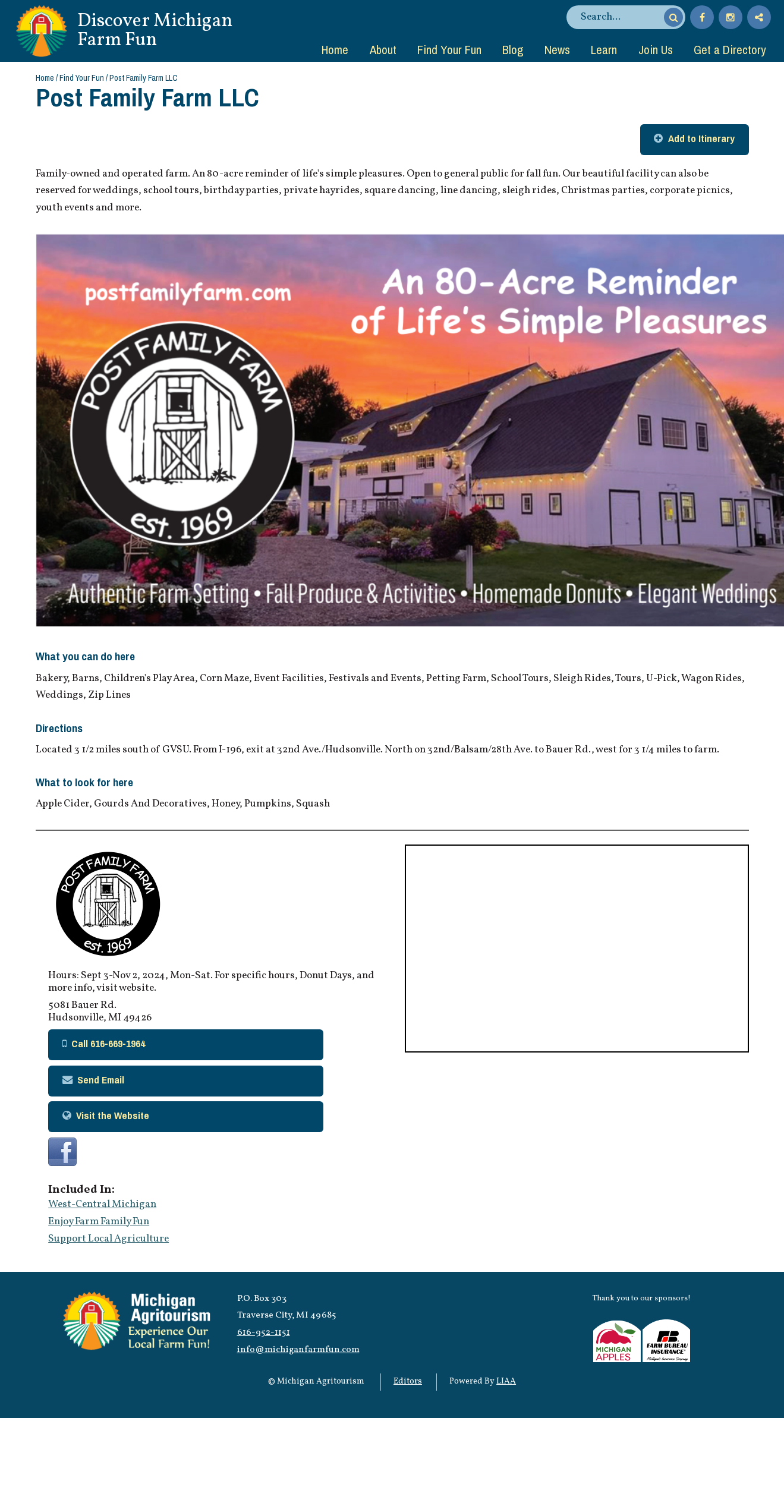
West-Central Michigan (102, 1205)
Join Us (655, 49)
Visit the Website (112, 1115)
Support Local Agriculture (108, 1239)
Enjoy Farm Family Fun (98, 1222)
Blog (513, 49)
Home (335, 49)
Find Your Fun (449, 49)
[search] (621, 17)
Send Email (100, 1079)
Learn (604, 49)
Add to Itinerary (701, 138)
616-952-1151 (263, 1332)
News (557, 49)
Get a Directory (730, 49)
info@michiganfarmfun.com (298, 1349)
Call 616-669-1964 (108, 1043)
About (383, 49)
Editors (407, 1381)
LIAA (506, 1381)
